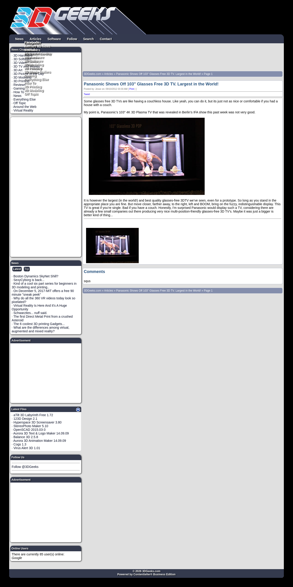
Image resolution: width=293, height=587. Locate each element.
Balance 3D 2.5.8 (26, 437)
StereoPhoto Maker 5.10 (31, 426)
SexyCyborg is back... (29, 280)
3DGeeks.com (93, 74)
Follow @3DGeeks (25, 467)
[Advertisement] (46, 187)
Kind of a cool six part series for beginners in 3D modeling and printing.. (44, 285)
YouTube (31, 50)
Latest (17, 269)
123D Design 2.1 (25, 418)
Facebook (31, 42)
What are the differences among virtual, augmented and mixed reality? (40, 329)
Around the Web (24, 107)
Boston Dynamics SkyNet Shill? (36, 276)
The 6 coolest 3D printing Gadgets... (39, 324)
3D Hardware (34, 57)
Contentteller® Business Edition (154, 574)
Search (88, 39)
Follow (72, 39)
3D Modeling (33, 90)
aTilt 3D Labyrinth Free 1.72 (33, 415)
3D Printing (33, 86)
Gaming (30, 75)
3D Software (33, 61)
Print (131, 89)
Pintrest (30, 53)
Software (54, 39)
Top (26, 269)
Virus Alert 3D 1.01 (27, 448)
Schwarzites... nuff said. (30, 313)
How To (30, 83)
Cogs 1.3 (20, 444)
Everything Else (36, 79)
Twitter (29, 46)
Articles (35, 39)
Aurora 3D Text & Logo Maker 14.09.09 (41, 433)
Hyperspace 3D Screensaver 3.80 (38, 422)
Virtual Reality (23, 110)
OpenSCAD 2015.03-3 (30, 429)
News (19, 39)
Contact (106, 39)
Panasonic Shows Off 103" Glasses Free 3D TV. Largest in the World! (158, 74)
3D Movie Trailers (37, 72)
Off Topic (31, 94)
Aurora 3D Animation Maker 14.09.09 (39, 440)
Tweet (87, 94)
